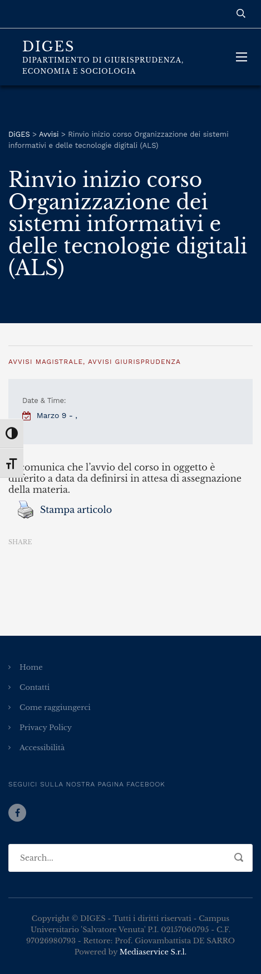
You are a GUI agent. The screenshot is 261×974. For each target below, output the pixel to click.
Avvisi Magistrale (45, 362)
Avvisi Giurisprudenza (134, 362)
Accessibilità (42, 747)
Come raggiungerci (55, 707)
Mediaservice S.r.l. (153, 952)
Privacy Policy (45, 727)
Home (31, 667)
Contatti (34, 687)
